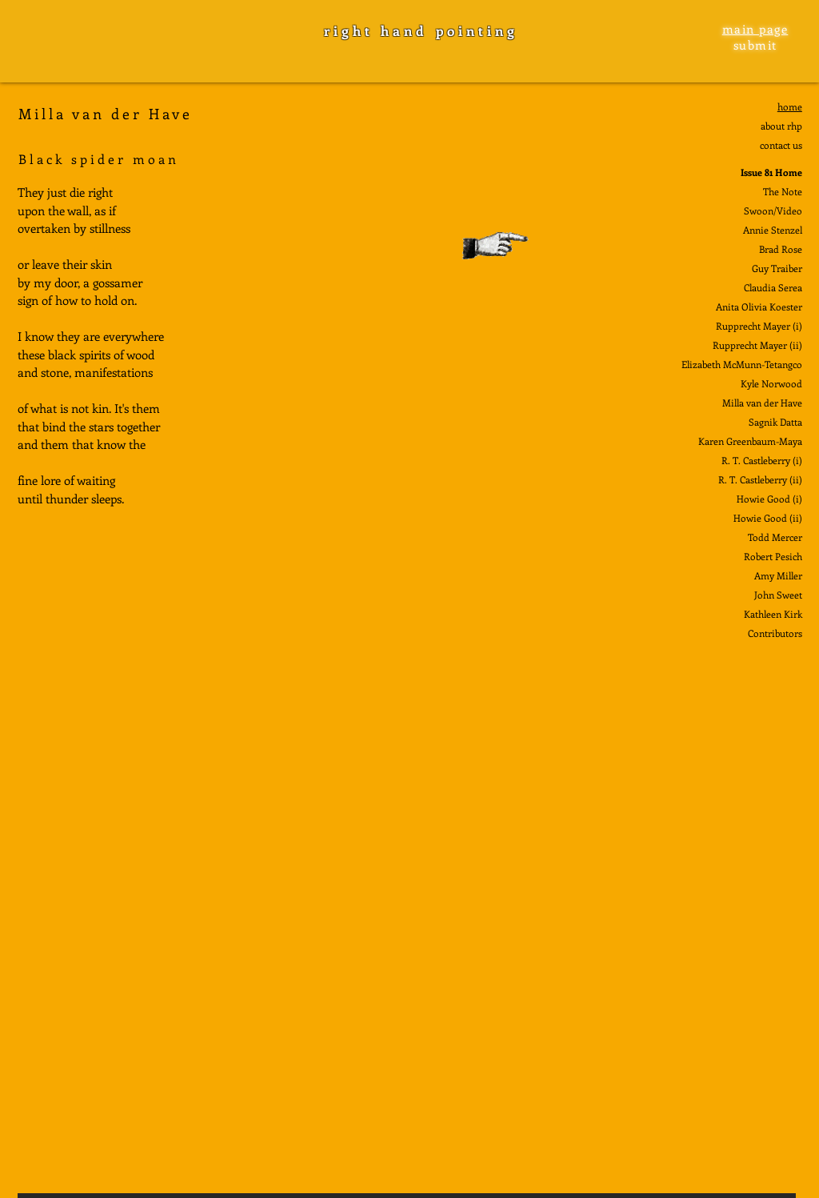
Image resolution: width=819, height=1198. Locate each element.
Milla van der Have (762, 402)
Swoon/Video (773, 210)
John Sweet (778, 594)
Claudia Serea (773, 287)
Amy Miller (778, 575)
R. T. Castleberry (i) (761, 460)
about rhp (781, 125)
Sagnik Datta (775, 421)
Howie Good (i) (769, 498)
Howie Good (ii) (767, 517)
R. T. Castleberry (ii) (760, 479)
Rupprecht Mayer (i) (759, 325)
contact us (781, 144)
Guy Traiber (777, 268)
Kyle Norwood (771, 383)
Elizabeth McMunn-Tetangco (741, 364)
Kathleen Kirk (773, 613)
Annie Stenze (771, 229)
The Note (782, 191)
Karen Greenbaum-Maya (750, 441)
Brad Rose (780, 248)
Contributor (773, 633)
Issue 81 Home (771, 172)
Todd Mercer (775, 537)
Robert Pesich (773, 556)
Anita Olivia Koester (759, 306)
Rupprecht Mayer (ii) (757, 345)
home (789, 106)
